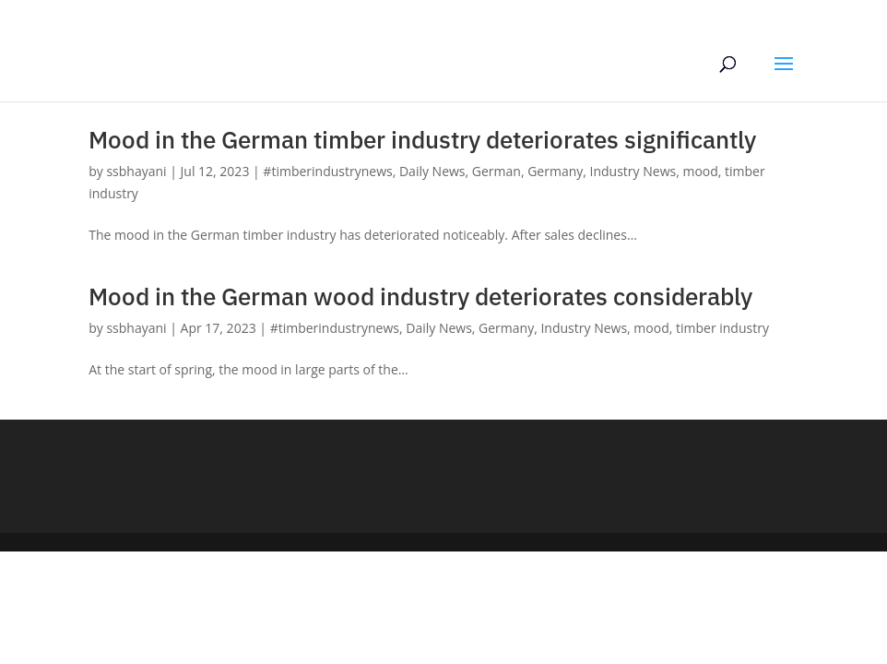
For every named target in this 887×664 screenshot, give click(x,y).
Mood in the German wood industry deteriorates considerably (420, 296)
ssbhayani (136, 171)
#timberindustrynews (327, 171)
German (496, 171)
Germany (555, 171)
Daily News (432, 171)
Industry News (633, 171)
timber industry (722, 328)
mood (699, 171)
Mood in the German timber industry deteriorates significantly (422, 139)
